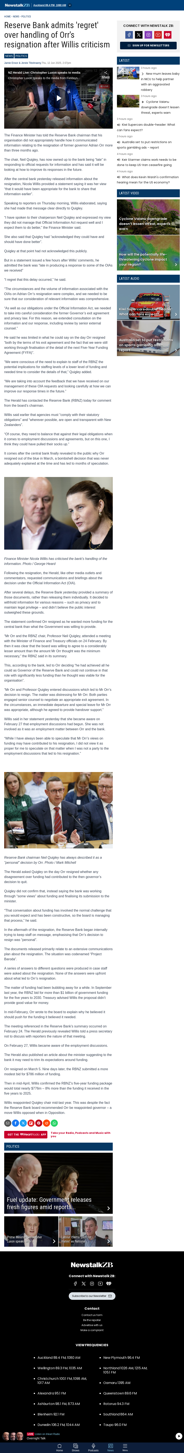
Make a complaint (91, 1330)
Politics (26, 16)
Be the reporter (92, 1320)
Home (7, 16)
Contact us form (92, 1315)
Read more (148, 79)
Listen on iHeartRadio (92, 1436)
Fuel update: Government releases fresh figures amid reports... (49, 1203)
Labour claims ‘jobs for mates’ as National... (76, 1239)
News (16, 16)
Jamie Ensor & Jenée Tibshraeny (22, 62)
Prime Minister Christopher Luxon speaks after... (24, 1239)
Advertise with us (92, 1325)
